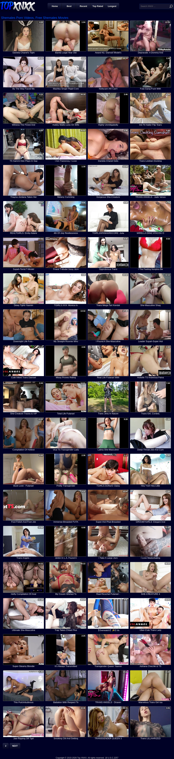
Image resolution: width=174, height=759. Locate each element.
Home (55, 6)
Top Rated (97, 6)
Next (15, 746)
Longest (112, 6)
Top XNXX (17, 6)
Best (69, 6)
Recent (83, 6)
